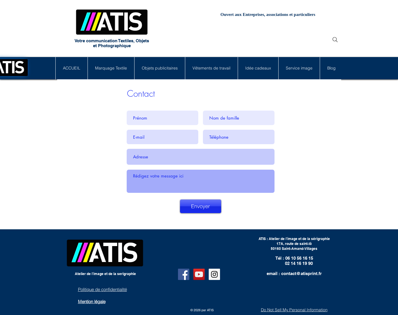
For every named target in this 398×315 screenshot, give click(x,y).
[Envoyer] (200, 206)
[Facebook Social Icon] (183, 274)
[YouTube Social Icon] (199, 274)
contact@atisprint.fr (301, 273)
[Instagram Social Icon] (214, 274)
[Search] (335, 40)
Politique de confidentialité (102, 289)
